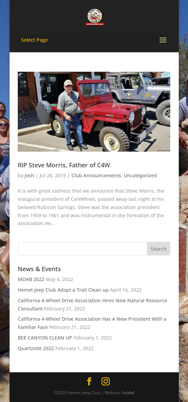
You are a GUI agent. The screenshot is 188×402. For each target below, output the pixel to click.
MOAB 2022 (31, 279)
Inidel (128, 393)
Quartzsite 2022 (36, 348)
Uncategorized (140, 175)
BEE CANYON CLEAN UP (45, 337)
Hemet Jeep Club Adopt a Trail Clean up (63, 290)
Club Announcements (96, 175)
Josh (29, 175)
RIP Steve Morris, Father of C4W (64, 165)
